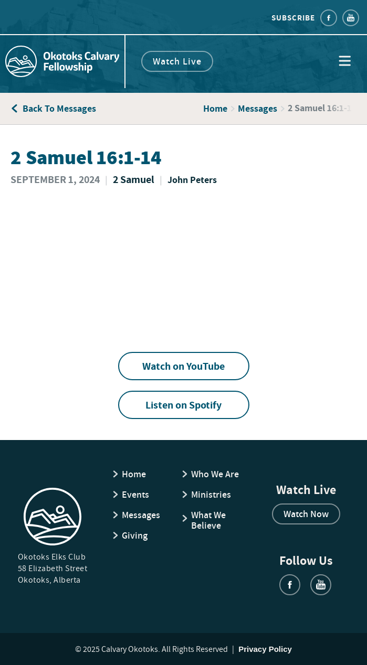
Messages (257, 108)
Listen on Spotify (183, 405)
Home (215, 108)
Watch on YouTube (183, 366)
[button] (344, 61)
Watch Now (306, 514)
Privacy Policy (265, 649)
